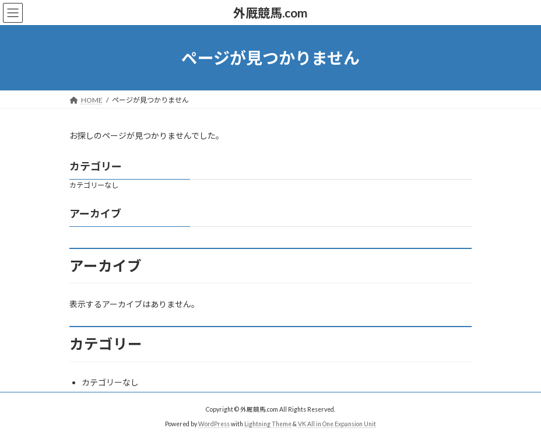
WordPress (214, 423)
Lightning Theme (267, 423)
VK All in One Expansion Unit (337, 423)
